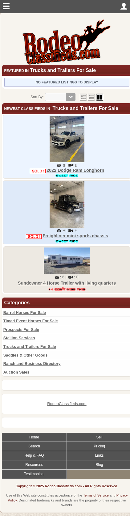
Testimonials (34, 474)
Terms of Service (96, 495)
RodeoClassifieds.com (66, 403)
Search (34, 446)
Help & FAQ (34, 455)
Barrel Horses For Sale (24, 312)
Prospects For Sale (21, 329)
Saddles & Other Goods (25, 355)
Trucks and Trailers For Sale (29, 346)
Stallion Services (19, 338)
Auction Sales (16, 372)
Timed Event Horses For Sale (30, 321)
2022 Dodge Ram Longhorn (75, 170)
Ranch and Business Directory (32, 363)
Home (34, 437)
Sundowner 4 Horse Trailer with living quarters (67, 283)
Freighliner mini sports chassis (75, 235)
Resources (34, 465)
